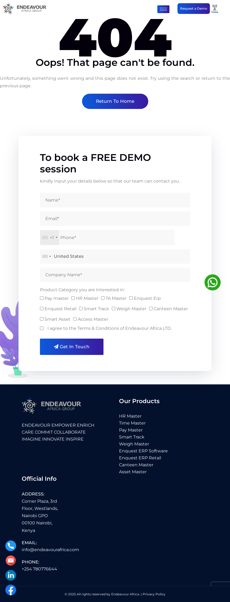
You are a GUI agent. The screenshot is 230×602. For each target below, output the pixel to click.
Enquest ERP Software (143, 450)
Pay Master (131, 430)
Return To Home (115, 101)
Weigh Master (134, 443)
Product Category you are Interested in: (82, 289)
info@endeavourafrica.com (50, 549)
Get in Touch (72, 346)
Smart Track (131, 437)
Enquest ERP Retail (140, 457)
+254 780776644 (39, 568)
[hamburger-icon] (163, 9)
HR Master (130, 416)
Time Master (132, 423)
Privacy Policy (154, 594)
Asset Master (133, 471)
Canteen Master (136, 464)
